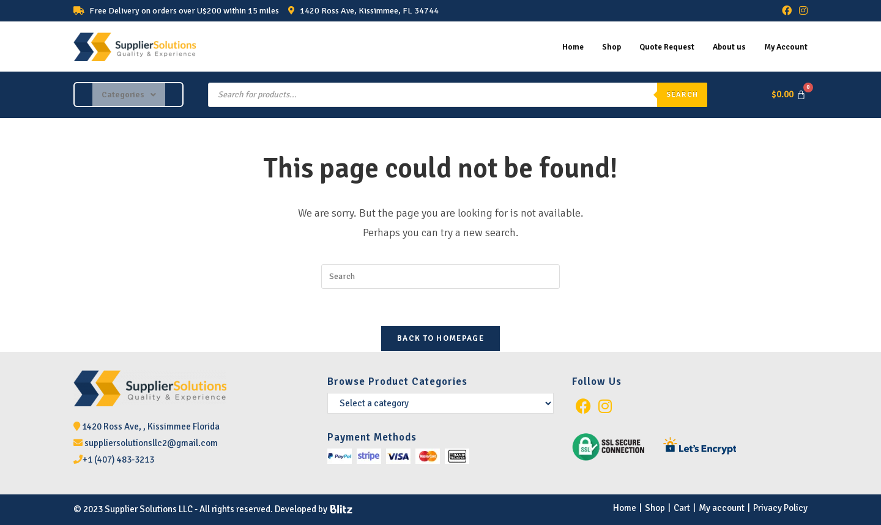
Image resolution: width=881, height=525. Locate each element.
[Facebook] (583, 406)
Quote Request (659, 46)
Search (682, 94)
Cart (682, 507)
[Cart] (788, 95)
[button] (129, 94)
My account (722, 507)
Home (560, 46)
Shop (600, 46)
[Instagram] (605, 406)
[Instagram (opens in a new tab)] (801, 11)
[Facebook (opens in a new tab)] (786, 11)
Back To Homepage (440, 338)
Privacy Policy (780, 507)
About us (724, 46)
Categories (128, 95)
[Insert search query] (440, 276)
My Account (784, 46)
